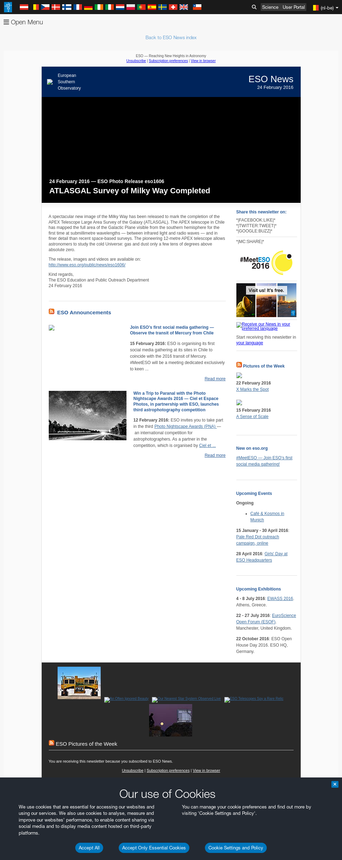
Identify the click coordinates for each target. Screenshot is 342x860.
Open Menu (23, 22)
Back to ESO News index (171, 37)
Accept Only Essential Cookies (154, 847)
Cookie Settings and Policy (235, 847)
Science (270, 7)
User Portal (294, 7)
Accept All (89, 847)
